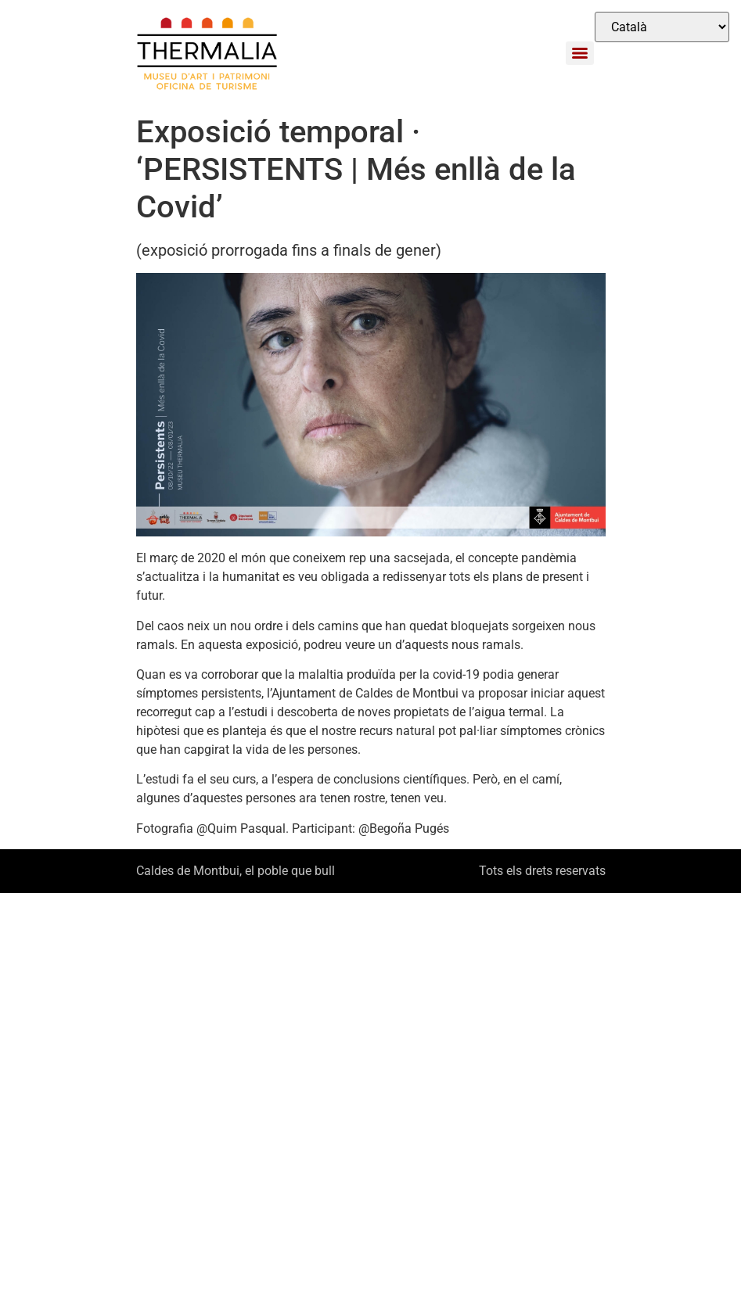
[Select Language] (662, 27)
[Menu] (580, 53)
